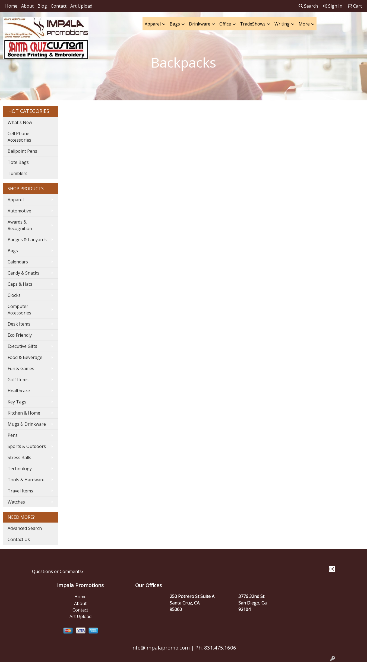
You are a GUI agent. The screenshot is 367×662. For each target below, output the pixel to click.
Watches (16, 502)
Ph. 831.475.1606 (215, 647)
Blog (42, 6)
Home (11, 6)
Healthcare (19, 391)
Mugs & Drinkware (27, 424)
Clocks (14, 295)
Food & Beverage (25, 357)
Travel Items (20, 491)
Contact (59, 6)
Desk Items (19, 324)
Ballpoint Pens (22, 151)
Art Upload (81, 6)
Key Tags (17, 402)
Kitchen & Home (24, 413)
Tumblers (17, 173)
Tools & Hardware (26, 480)
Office (225, 24)
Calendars (18, 262)
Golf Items (18, 380)
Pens (13, 435)
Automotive (19, 211)
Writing (282, 24)
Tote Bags (18, 162)
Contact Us (19, 539)
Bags (175, 24)
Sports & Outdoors (27, 446)
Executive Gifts (22, 346)
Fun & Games (21, 368)
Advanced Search (25, 528)
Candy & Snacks (23, 273)
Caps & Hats (20, 284)
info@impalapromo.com (160, 647)
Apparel (153, 24)
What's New (20, 122)
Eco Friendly (20, 335)
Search (308, 6)
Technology (20, 469)
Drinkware (199, 24)
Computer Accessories (19, 309)
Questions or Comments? (58, 571)
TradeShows (252, 24)
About (27, 6)
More (304, 24)
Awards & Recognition (20, 225)
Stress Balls (19, 457)
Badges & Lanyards (27, 240)
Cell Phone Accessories (19, 137)
